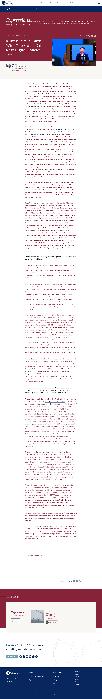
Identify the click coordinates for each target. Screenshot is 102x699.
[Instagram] (33, 656)
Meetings (54, 680)
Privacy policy (51, 694)
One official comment (32, 203)
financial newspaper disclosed (34, 223)
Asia (8, 35)
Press (76, 682)
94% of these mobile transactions (44, 137)
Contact (77, 684)
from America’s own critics (46, 99)
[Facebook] (89, 36)
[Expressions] (18, 21)
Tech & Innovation (16, 35)
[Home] (8, 3)
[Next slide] (16, 621)
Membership (78, 679)
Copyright (35, 694)
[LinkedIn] (95, 36)
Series (53, 684)
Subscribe (12, 656)
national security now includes (55, 401)
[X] (92, 36)
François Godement (19, 66)
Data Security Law (31, 369)
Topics (31, 680)
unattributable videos (32, 106)
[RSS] (36, 656)
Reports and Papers (57, 672)
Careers (77, 676)
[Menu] (98, 3)
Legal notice (43, 694)
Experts (77, 674)
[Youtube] (30, 656)
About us (77, 671)
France (31, 672)
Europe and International (36, 676)
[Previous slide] (13, 621)
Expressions (55, 676)
